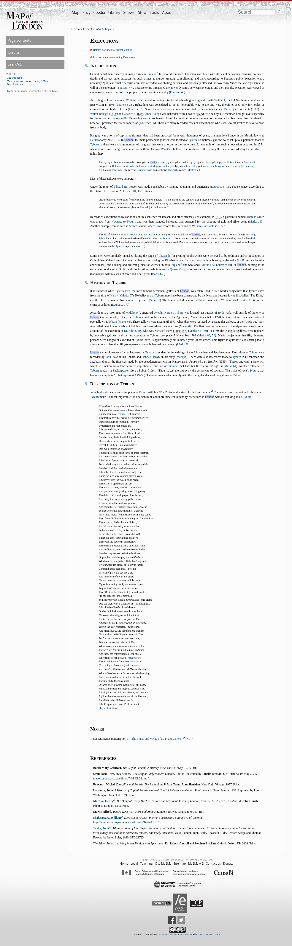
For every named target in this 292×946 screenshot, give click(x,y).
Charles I (129, 113)
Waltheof (219, 100)
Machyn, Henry (103, 801)
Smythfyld (249, 162)
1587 (255, 109)
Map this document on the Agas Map (27, 81)
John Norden (165, 312)
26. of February (112, 234)
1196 (252, 300)
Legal (134, 863)
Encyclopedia (93, 12)
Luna (114, 692)
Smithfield (125, 269)
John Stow (111, 356)
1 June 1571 (180, 330)
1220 (218, 317)
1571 (172, 321)
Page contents (19, 40)
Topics (109, 29)
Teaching (146, 863)
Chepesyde (210, 162)
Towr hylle (117, 170)
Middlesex (132, 312)
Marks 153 (138, 246)
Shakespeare (120, 370)
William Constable (203, 226)
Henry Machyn (255, 149)
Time (101, 626)
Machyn (181, 356)
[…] (165, 199)
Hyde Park (224, 312)
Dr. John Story (132, 330)
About (167, 12)
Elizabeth (164, 255)
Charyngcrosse (144, 170)
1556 (221, 226)
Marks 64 (185, 326)
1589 (223, 361)
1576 (218, 216)
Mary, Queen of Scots (237, 109)
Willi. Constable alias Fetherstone (137, 234)
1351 (141, 191)
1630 (125, 837)
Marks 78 (182, 344)
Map (75, 12)
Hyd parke (173, 170)
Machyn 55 (193, 170)
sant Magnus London (158, 166)
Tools (154, 12)
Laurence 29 (119, 118)
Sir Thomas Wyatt (157, 149)
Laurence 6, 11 (220, 186)
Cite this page (14, 77)
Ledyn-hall (134, 166)
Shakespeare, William (107, 817)
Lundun (153, 162)
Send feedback (15, 84)
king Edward (164, 238)
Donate (228, 863)
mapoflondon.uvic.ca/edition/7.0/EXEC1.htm (120, 778)
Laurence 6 (135, 109)
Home (75, 29)
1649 (140, 113)
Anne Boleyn (153, 113)
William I (132, 100)
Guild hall (183, 234)
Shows (129, 12)
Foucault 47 (125, 87)
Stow (142, 12)
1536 (200, 113)
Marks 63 (124, 321)
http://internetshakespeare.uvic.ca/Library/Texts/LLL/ (125, 822)
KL (188, 738)
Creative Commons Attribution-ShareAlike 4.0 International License (190, 934)
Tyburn (192, 140)
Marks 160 (255, 221)
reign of (115, 186)
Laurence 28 (124, 104)
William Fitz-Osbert (233, 300)
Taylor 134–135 (108, 708)
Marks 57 (127, 295)
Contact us (213, 863)
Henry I (115, 295)
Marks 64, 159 (198, 330)
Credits (14, 52)
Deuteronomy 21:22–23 (104, 140)
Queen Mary (177, 269)
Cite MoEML (163, 863)
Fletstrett (231, 162)
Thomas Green (255, 216)
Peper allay (191, 166)
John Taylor (97, 392)
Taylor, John (101, 828)
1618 (113, 113)
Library (114, 12)
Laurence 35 (147, 123)
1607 (112, 312)
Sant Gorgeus (217, 166)
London (129, 140)
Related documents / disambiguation (112, 49)
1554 (261, 144)
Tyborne (120, 246)
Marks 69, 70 (206, 335)
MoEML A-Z (196, 863)
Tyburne (121, 414)
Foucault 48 (177, 92)
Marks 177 (207, 264)
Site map (180, 863)
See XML (15, 64)
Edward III (120, 186)
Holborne (117, 166)
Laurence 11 (163, 207)
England (151, 74)
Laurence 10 (223, 264)
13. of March (224, 242)
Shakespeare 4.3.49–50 (130, 375)
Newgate (117, 221)
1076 (112, 104)
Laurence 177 (120, 304)
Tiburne (173, 366)
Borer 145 (158, 274)
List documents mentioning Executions (114, 57)
